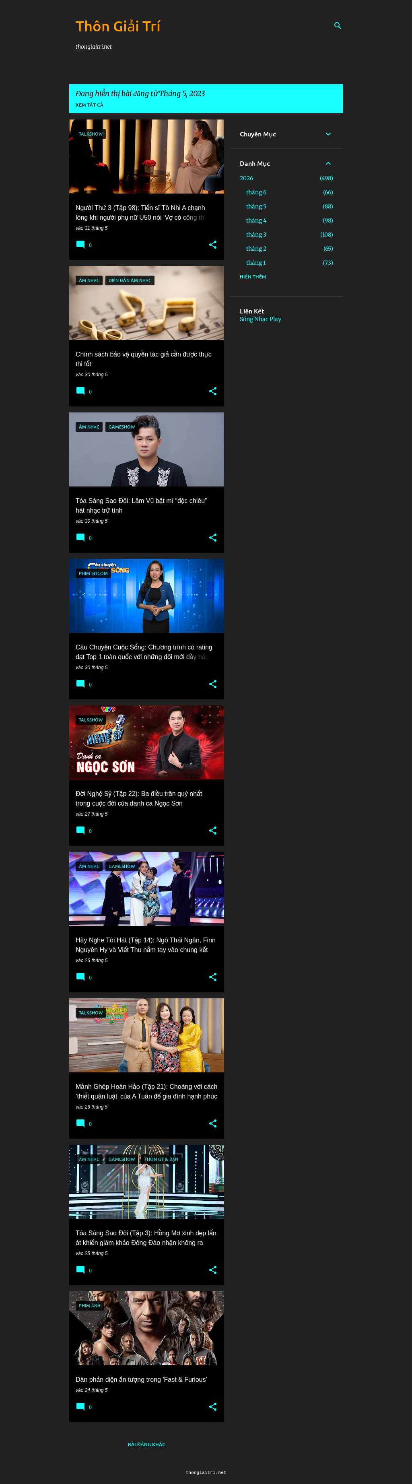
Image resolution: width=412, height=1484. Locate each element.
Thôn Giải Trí (118, 26)
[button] (213, 245)
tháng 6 (256, 192)
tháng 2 (256, 248)
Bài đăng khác (146, 1444)
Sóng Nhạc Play (260, 319)
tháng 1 (256, 262)
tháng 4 (256, 220)
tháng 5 (256, 206)
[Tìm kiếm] (338, 25)
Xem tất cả (89, 104)
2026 (246, 178)
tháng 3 (256, 234)
